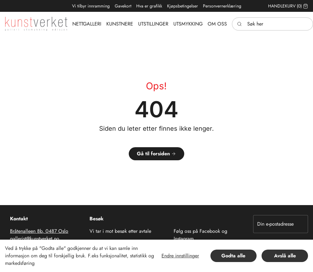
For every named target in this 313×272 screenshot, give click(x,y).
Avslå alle (285, 255)
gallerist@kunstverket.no (34, 238)
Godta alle (233, 255)
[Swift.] (36, 24)
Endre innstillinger (180, 255)
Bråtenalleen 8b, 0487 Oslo (39, 231)
